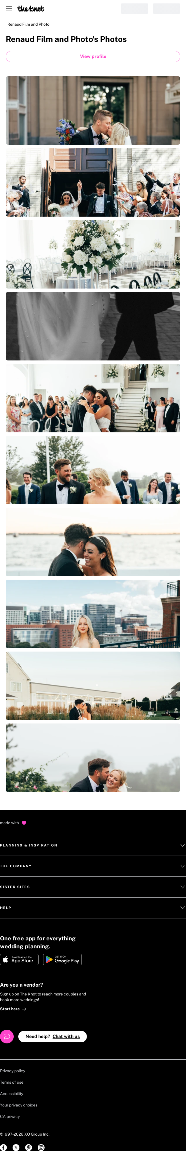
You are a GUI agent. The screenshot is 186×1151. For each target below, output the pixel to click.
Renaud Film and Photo (28, 24)
